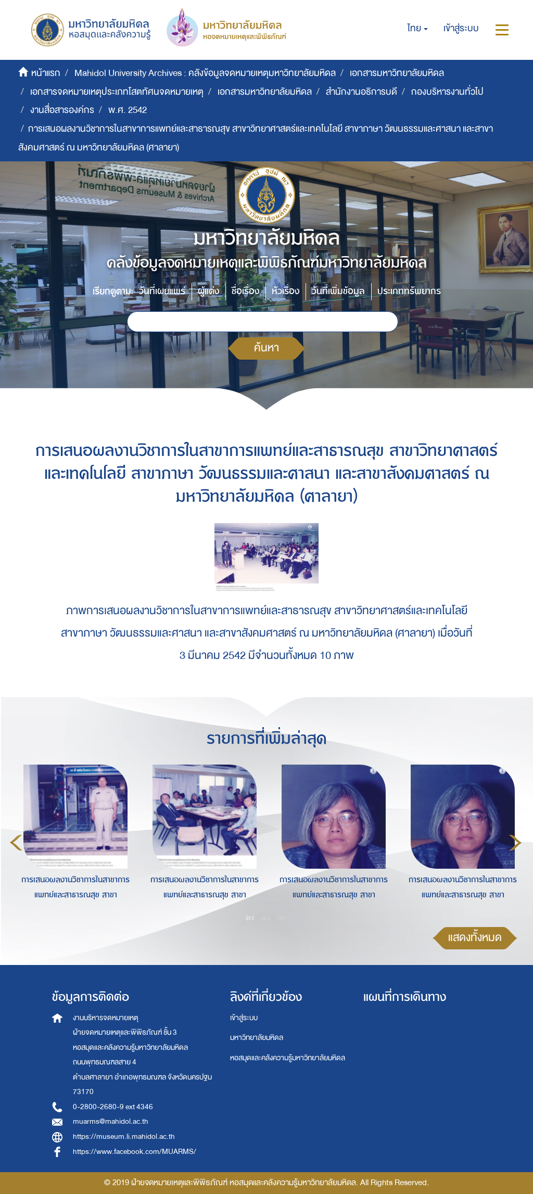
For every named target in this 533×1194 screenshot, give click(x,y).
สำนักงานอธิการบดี (361, 92)
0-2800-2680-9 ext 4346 (113, 1106)
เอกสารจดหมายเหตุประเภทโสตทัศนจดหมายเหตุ (117, 92)
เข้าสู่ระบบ (244, 1017)
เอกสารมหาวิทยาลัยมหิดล (397, 73)
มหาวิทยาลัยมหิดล (256, 1037)
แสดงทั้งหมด (475, 937)
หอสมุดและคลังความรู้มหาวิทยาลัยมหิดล (287, 1057)
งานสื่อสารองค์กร (62, 110)
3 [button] (281, 918)
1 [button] (250, 918)
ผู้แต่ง (208, 291)
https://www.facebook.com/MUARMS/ (134, 1151)
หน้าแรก (45, 73)
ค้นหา (266, 348)
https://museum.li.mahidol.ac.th (124, 1136)
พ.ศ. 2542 (127, 110)
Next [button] (515, 842)
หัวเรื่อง (285, 291)
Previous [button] (16, 842)
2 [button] (266, 918)
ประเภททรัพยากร (409, 291)
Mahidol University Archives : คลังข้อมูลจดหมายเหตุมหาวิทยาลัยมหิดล (205, 73)
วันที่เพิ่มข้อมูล (338, 291)
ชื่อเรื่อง (245, 291)
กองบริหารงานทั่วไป (447, 92)
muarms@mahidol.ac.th (110, 1121)
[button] (418, 28)
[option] (72, 841)
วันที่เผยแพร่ (162, 291)
